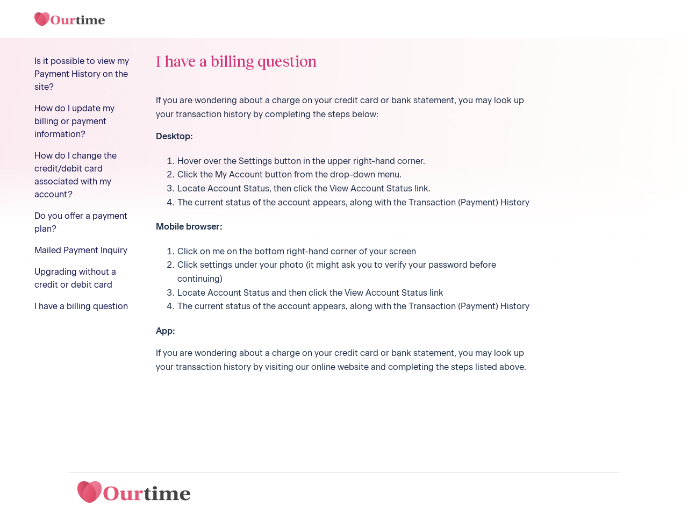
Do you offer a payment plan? (80, 222)
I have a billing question (81, 306)
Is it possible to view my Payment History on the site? (81, 74)
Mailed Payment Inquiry (80, 250)
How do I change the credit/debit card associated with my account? (75, 175)
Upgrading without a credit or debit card (75, 278)
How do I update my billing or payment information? (74, 121)
